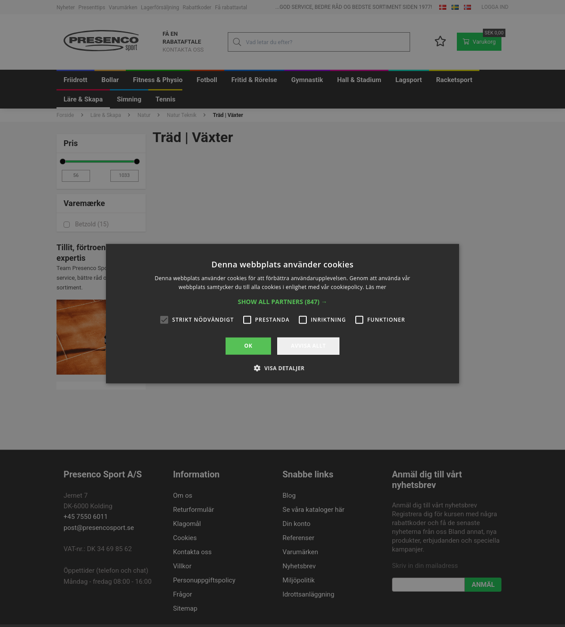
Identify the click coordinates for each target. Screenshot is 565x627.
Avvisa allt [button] (308, 345)
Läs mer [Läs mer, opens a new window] (376, 287)
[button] (283, 302)
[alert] (282, 313)
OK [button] (248, 345)
